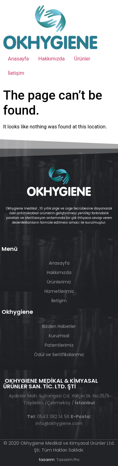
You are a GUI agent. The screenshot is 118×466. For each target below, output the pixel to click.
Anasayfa (18, 59)
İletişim (16, 73)
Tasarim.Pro (67, 459)
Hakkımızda (51, 59)
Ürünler (82, 59)
